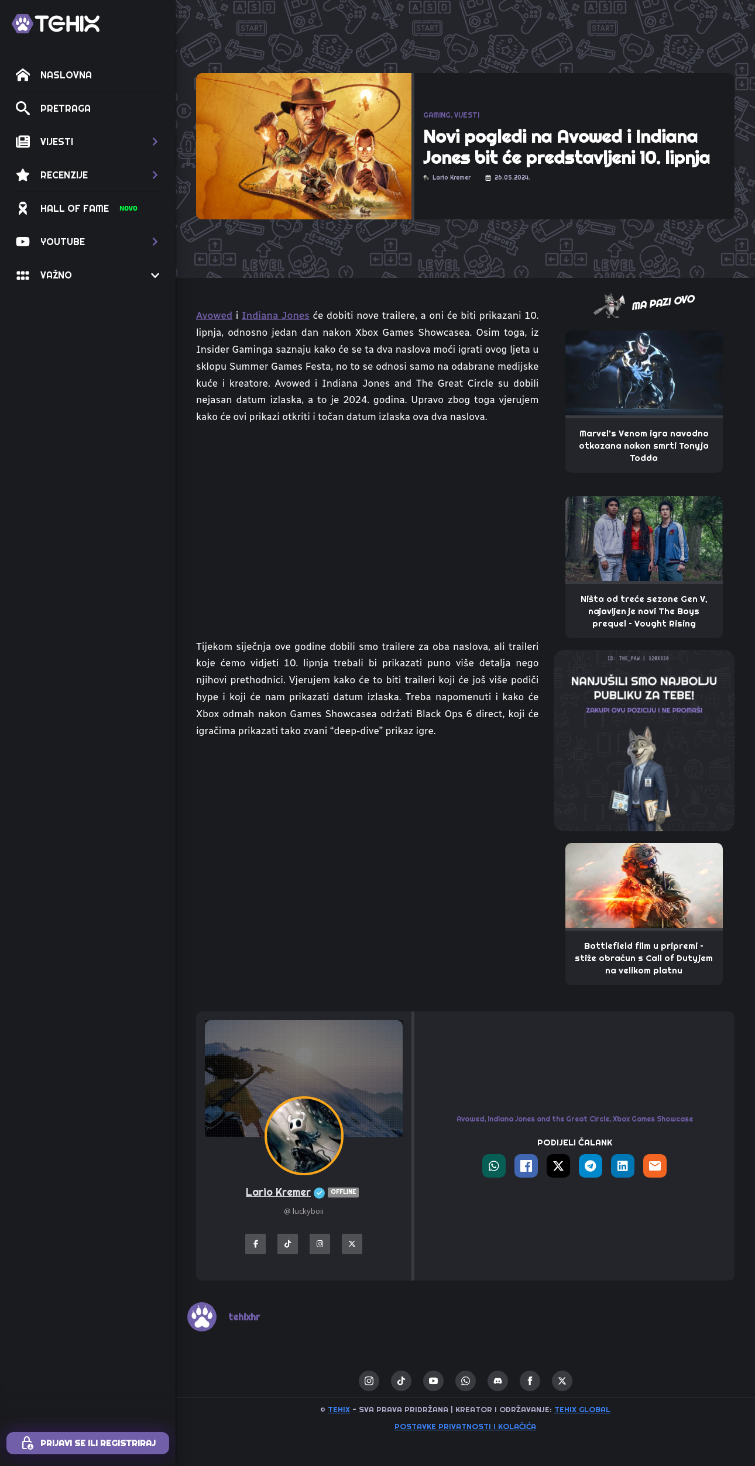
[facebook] (530, 1381)
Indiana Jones (276, 315)
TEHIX (339, 1409)
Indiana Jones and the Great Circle (548, 1118)
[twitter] (562, 1381)
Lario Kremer (304, 1192)
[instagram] (369, 1381)
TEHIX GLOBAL (582, 1409)
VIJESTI (466, 115)
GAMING (437, 115)
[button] (87, 141)
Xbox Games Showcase (653, 1118)
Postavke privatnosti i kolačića (465, 1426)
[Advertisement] (367, 836)
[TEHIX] (55, 23)
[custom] (401, 1381)
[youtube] (433, 1381)
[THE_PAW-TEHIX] (644, 739)
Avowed (214, 315)
